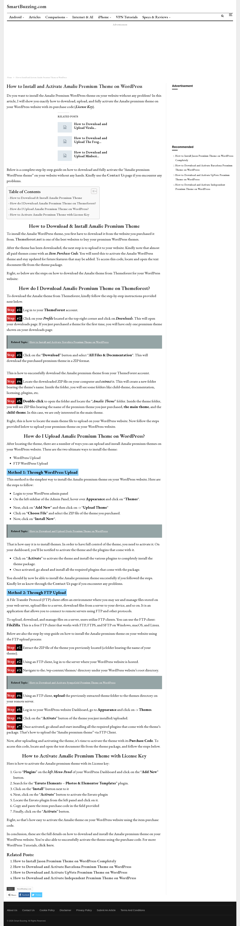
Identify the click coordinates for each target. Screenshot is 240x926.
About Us (12, 910)
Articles (35, 17)
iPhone (103, 17)
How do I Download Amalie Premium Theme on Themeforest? (53, 203)
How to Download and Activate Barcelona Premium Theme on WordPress (72, 866)
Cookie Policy (47, 910)
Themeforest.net (28, 239)
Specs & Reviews (155, 17)
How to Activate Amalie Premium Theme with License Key (49, 214)
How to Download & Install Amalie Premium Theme (46, 198)
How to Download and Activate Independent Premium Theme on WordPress (74, 878)
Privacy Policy (84, 910)
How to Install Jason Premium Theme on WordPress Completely (64, 861)
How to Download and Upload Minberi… (90, 154)
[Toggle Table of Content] (92, 191)
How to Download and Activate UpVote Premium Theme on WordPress (70, 872)
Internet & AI (82, 17)
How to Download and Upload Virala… (90, 126)
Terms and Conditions (133, 910)
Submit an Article (106, 910)
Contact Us (61, 583)
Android (15, 17)
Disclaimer (65, 910)
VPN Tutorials (127, 17)
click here (46, 845)
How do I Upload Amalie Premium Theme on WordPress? (49, 209)
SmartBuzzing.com (26, 6)
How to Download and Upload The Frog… (90, 140)
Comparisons (55, 17)
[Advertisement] (103, 50)
